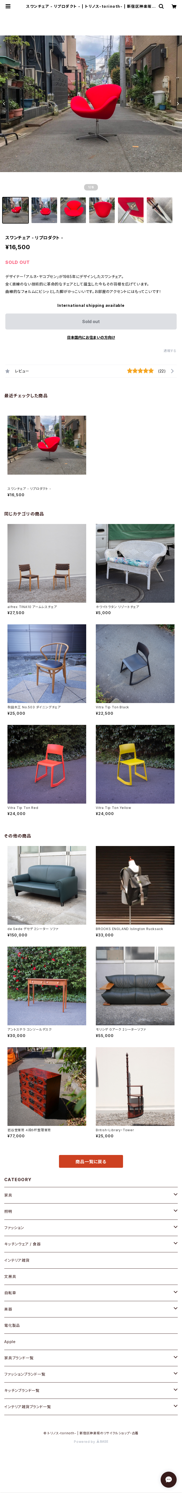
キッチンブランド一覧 (21, 1390)
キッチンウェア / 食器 (22, 1244)
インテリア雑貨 (17, 1260)
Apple (10, 1341)
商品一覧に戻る (91, 1161)
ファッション (14, 1227)
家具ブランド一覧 (18, 1358)
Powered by (91, 1442)
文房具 (10, 1276)
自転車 (10, 1293)
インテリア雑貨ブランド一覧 (27, 1406)
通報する (170, 351)
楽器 (8, 1309)
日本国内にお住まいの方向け (91, 337)
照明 (8, 1211)
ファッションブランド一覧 (24, 1374)
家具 (8, 1195)
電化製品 (12, 1325)
